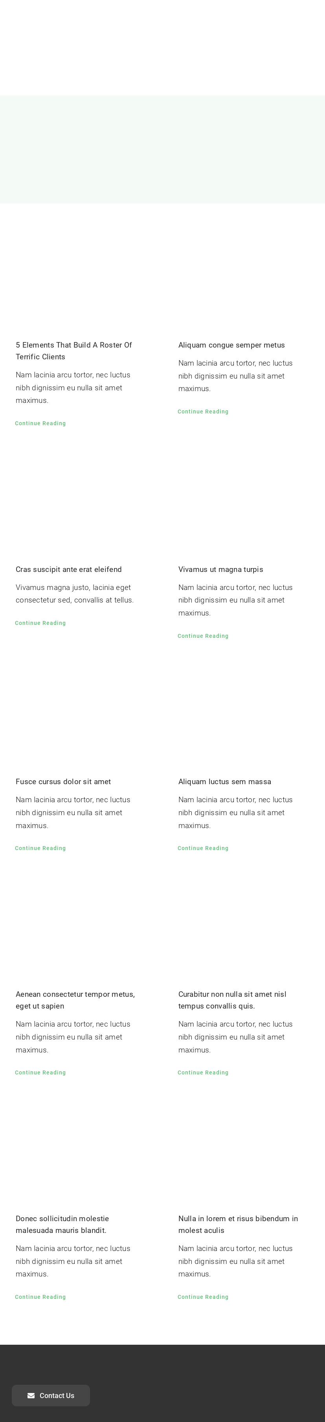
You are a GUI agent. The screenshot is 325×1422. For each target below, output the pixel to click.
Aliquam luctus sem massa (225, 781)
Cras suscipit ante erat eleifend (69, 569)
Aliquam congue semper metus (231, 345)
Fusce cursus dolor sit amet (63, 781)
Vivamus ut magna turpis (221, 569)
